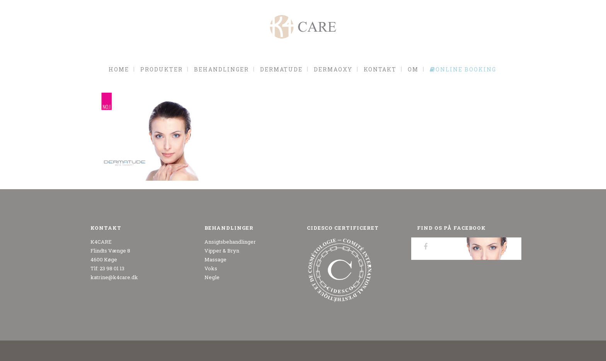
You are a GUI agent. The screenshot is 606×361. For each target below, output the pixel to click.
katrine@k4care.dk (114, 277)
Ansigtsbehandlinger (230, 241)
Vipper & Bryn (221, 250)
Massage (215, 259)
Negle (212, 277)
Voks (210, 268)
